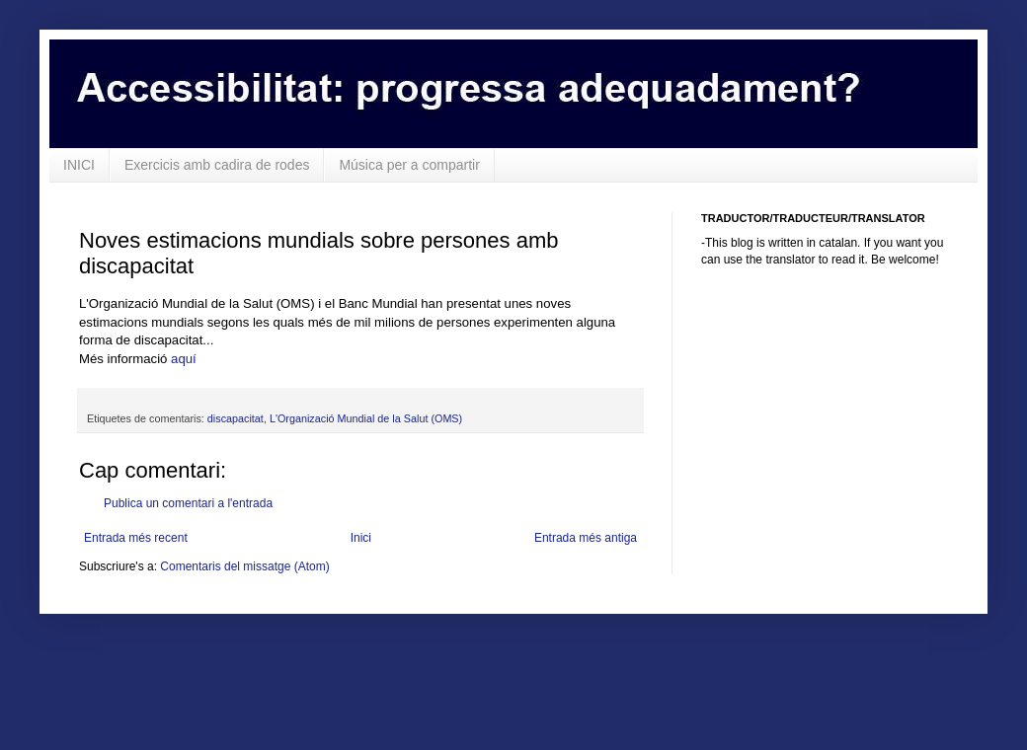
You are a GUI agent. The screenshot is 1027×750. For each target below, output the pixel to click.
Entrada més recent (136, 538)
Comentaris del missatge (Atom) (244, 566)
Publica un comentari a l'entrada (188, 503)
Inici (361, 538)
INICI (79, 165)
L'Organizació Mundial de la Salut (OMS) (366, 418)
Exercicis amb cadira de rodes (217, 165)
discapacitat (235, 418)
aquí (185, 358)
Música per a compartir (409, 165)
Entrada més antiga (585, 538)
